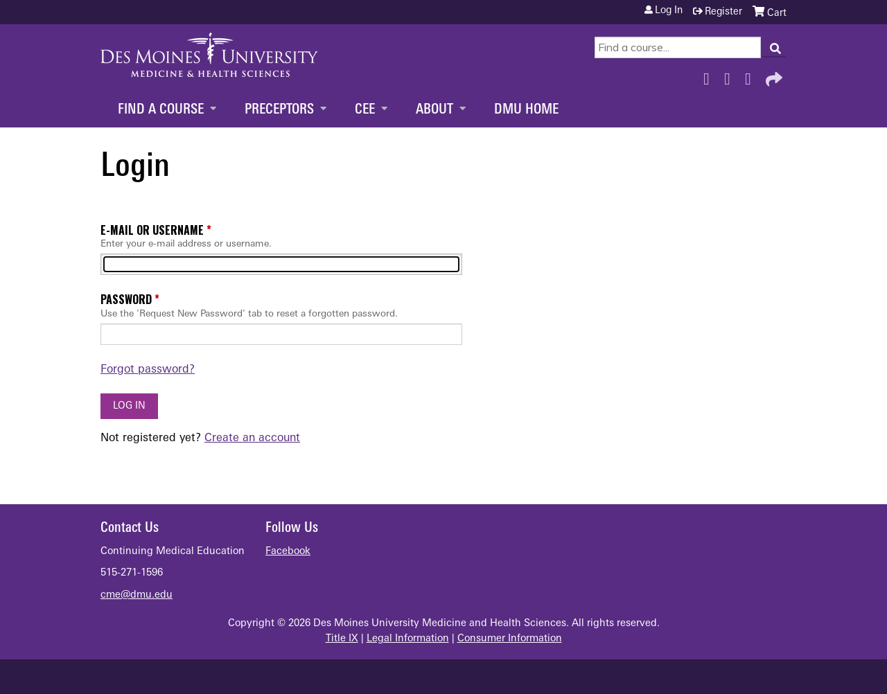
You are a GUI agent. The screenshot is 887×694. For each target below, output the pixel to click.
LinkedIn (752, 75)
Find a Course (161, 110)
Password (126, 299)
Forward (773, 75)
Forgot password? (147, 369)
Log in (669, 11)
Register (723, 12)
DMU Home (526, 110)
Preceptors (279, 110)
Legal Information (408, 639)
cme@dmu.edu (136, 595)
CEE (365, 110)
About (434, 110)
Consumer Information (509, 639)
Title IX (342, 639)
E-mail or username (152, 230)
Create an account (252, 438)
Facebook (710, 75)
